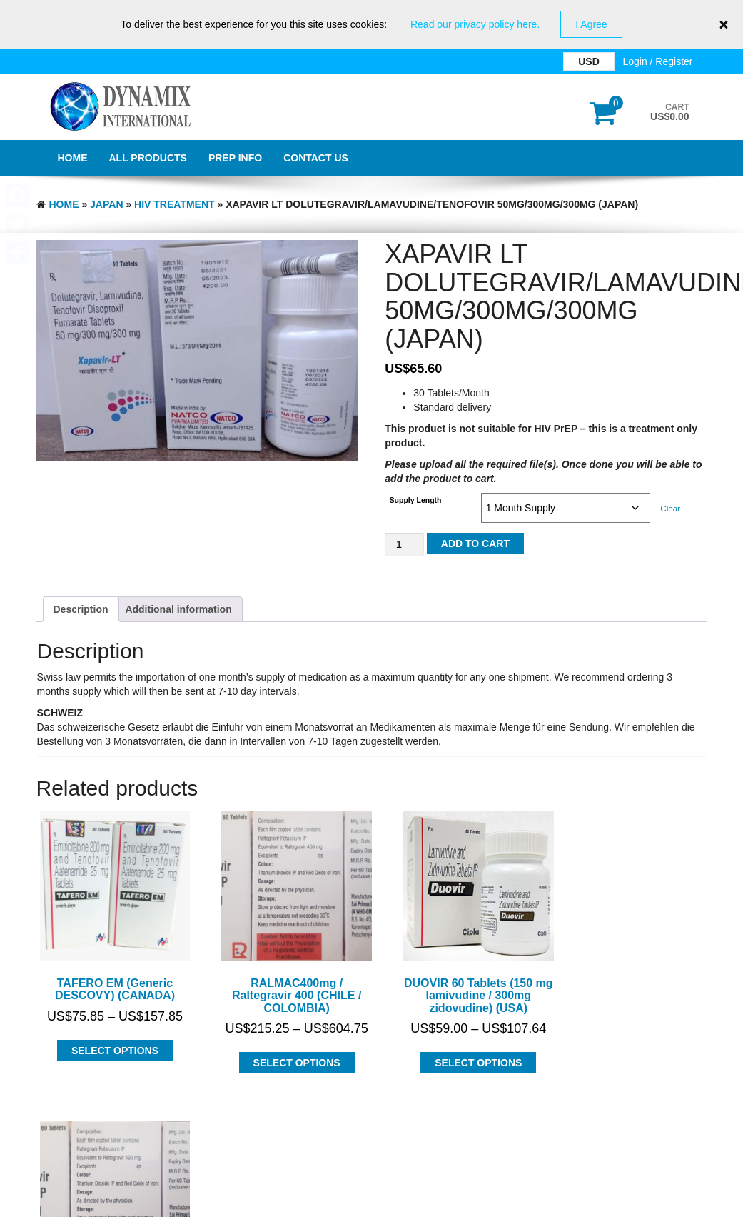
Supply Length (416, 500)
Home (73, 158)
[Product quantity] (404, 544)
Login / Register (657, 61)
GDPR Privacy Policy (371, 1202)
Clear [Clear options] (670, 508)
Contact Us (315, 158)
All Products (148, 158)
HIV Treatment (174, 204)
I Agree (591, 24)
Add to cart (475, 543)
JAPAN (106, 204)
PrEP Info (235, 158)
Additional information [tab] (178, 609)
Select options (109, 1040)
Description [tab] (81, 609)
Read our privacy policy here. (475, 24)
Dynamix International (179, 1165)
